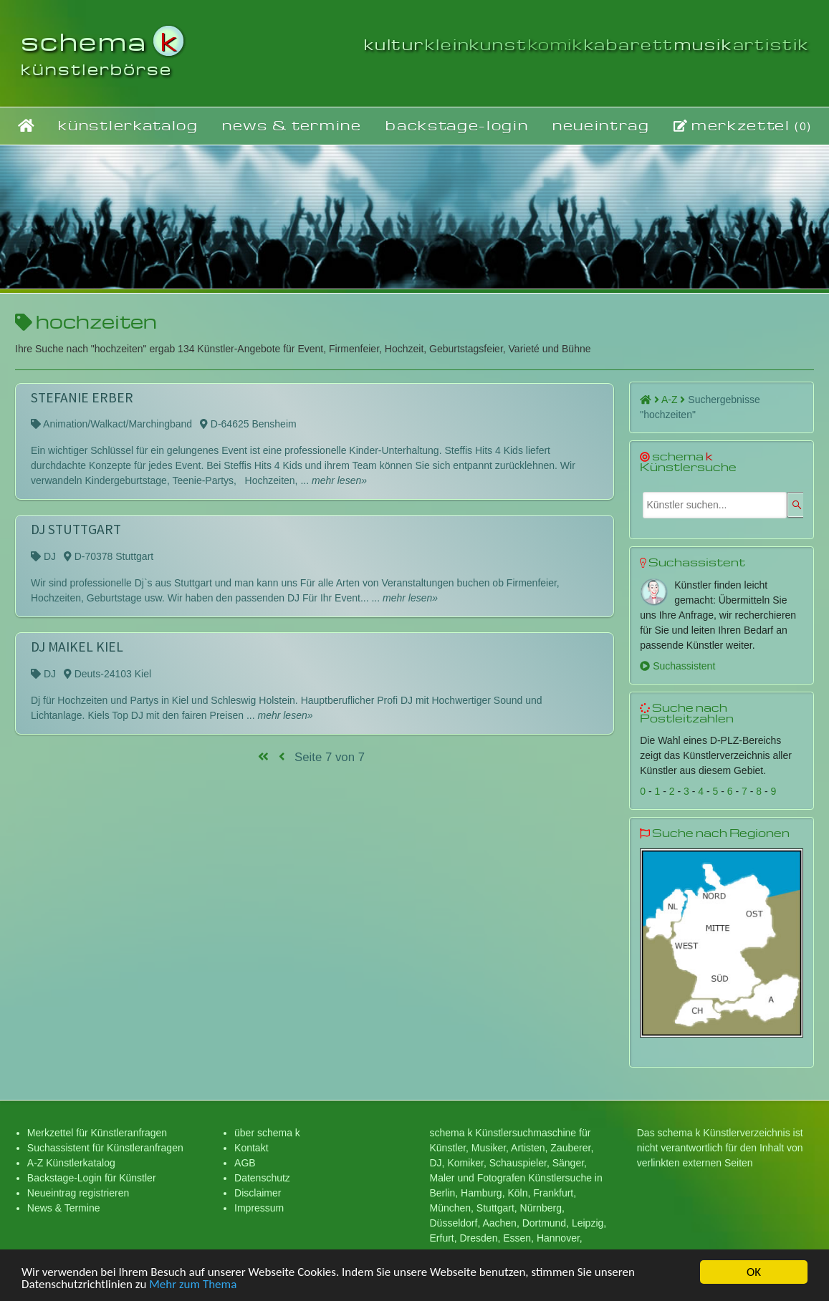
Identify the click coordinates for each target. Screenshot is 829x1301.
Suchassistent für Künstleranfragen (105, 1148)
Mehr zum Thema (192, 1285)
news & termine (292, 125)
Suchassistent (677, 666)
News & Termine (63, 1208)
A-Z (673, 399)
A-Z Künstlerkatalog (71, 1163)
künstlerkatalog (128, 125)
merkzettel (743, 125)
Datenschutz (262, 1178)
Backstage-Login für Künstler (91, 1178)
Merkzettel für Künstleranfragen (97, 1132)
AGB (245, 1163)
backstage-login (456, 125)
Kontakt (251, 1148)
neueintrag (601, 125)
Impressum (259, 1208)
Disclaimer (257, 1193)
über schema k (267, 1132)
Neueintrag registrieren (78, 1193)
